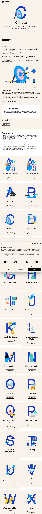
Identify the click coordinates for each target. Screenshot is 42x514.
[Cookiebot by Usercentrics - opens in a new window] (33, 243)
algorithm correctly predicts (22, 60)
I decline (7, 269)
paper (7, 111)
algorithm (8, 45)
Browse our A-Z (6, 124)
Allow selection (21, 269)
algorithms (35, 112)
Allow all (34, 269)
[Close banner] (40, 243)
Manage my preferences (34, 266)
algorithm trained (17, 57)
